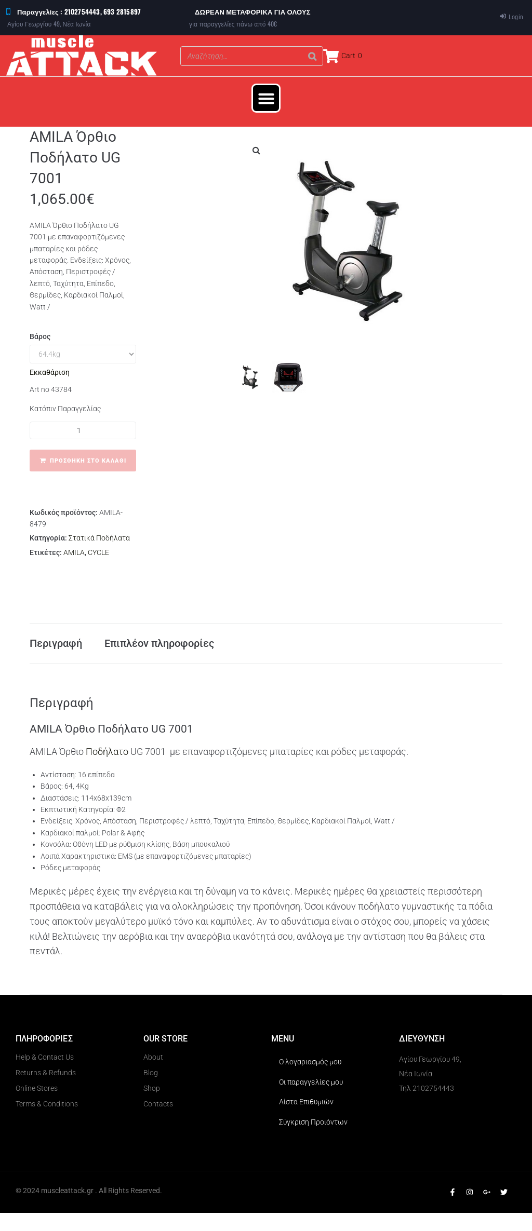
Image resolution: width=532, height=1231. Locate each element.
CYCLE (98, 552)
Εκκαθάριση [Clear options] (50, 372)
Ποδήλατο (108, 769)
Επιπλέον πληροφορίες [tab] (159, 652)
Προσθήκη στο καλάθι (88, 460)
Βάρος (40, 336)
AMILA (74, 552)
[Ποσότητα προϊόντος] (83, 430)
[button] (266, 98)
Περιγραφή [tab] (56, 652)
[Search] (312, 56)
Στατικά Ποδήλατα (99, 538)
